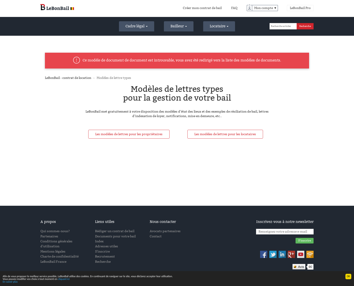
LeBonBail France (53, 262)
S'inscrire (102, 251)
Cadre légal (137, 26)
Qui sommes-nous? (55, 231)
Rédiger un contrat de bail (114, 231)
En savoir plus (10, 282)
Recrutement (105, 256)
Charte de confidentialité (59, 256)
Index (99, 241)
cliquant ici (64, 279)
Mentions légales (52, 251)
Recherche (103, 262)
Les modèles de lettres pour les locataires (225, 134)
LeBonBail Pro (300, 8)
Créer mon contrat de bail (202, 8)
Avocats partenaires (165, 231)
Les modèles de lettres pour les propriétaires (129, 134)
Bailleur (178, 26)
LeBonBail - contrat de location (68, 78)
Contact (156, 236)
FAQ (234, 8)
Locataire (219, 26)
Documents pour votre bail (115, 236)
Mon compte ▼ (265, 8)
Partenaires (49, 236)
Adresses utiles (106, 246)
